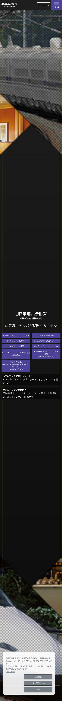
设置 (38, 690)
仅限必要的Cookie (38, 683)
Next (57, 356)
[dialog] (29, 673)
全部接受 (38, 677)
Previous (5, 356)
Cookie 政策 (10, 672)
